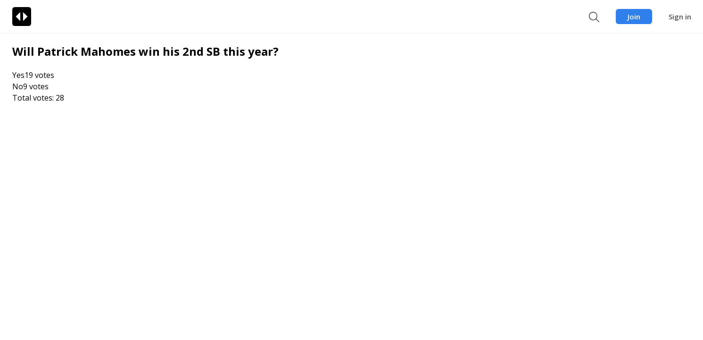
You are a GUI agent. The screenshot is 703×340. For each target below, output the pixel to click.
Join (634, 16)
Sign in (680, 16)
